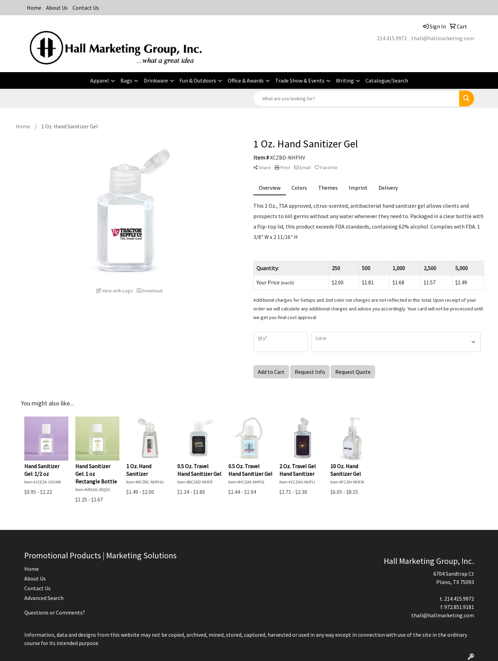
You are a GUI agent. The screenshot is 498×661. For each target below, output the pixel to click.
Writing (345, 80)
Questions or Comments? (54, 612)
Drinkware (156, 80)
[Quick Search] (356, 98)
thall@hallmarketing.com (442, 38)
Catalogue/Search (386, 80)
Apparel (99, 80)
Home (34, 7)
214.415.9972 (392, 38)
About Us (57, 7)
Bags (126, 80)
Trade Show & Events (299, 80)
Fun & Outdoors (197, 80)
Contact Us (86, 7)
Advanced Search (44, 597)
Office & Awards (246, 80)
